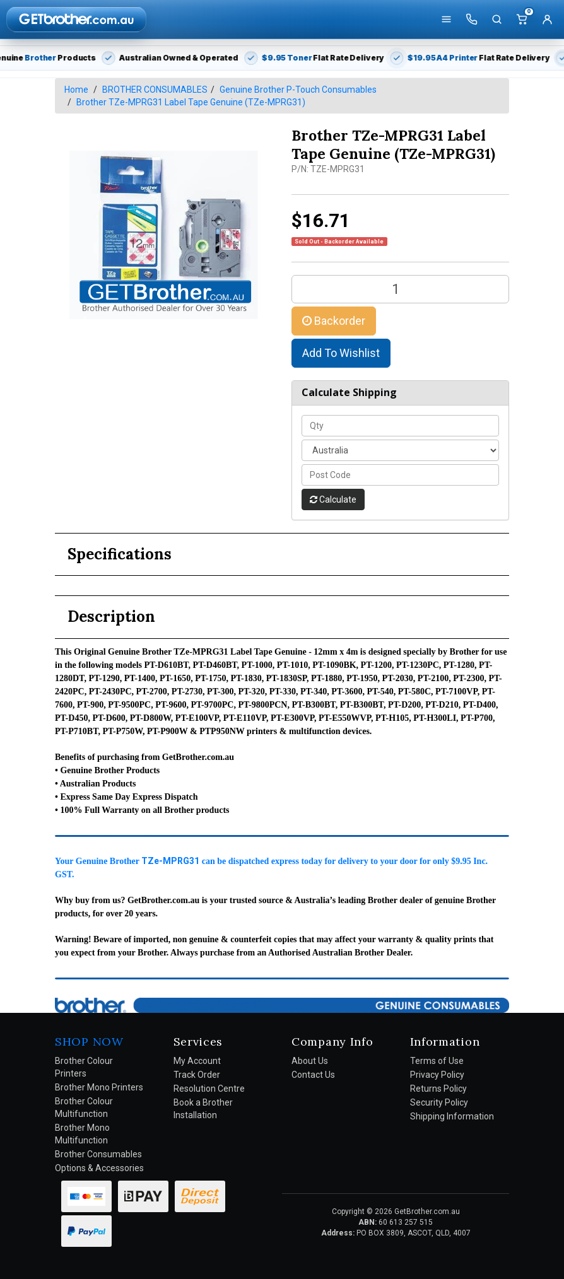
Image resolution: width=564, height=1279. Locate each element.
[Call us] (471, 19)
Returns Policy (438, 1088)
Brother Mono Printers (99, 1087)
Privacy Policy (437, 1075)
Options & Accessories (99, 1168)
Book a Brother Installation (203, 1108)
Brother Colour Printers (84, 1067)
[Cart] (521, 19)
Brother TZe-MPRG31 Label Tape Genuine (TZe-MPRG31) (190, 102)
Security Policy (439, 1102)
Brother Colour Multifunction (84, 1107)
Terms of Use (437, 1061)
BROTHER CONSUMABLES (155, 90)
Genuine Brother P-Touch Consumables (298, 90)
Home (76, 90)
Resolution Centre (209, 1088)
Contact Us (313, 1075)
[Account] (547, 19)
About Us (309, 1061)
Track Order (196, 1075)
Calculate (333, 499)
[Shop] (446, 19)
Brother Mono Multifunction (82, 1134)
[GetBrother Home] (76, 18)
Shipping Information (452, 1116)
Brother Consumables (98, 1154)
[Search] (496, 19)
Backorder (333, 320)
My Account (197, 1061)
